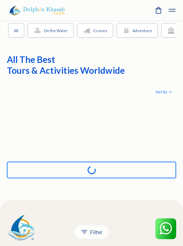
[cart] (158, 10)
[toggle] (172, 10)
